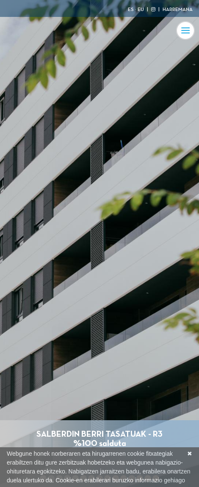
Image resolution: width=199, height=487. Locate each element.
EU (141, 10)
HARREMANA (178, 10)
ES (131, 10)
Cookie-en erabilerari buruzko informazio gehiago (120, 480)
